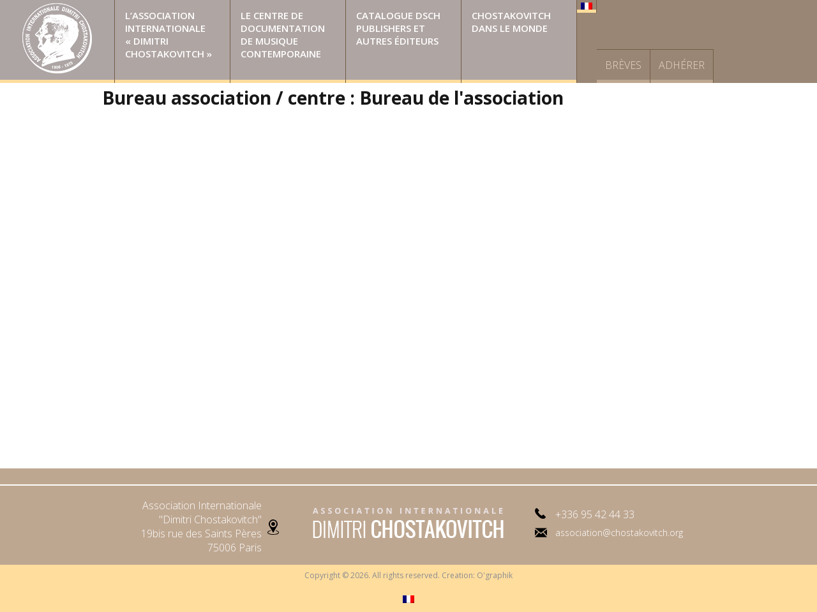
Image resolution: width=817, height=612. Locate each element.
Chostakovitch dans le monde (511, 21)
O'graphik (495, 575)
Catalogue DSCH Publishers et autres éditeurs (398, 28)
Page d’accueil (57, 41)
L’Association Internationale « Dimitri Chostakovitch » (168, 34)
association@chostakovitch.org (619, 532)
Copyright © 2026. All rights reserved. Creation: (390, 575)
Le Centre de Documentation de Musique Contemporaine (283, 34)
